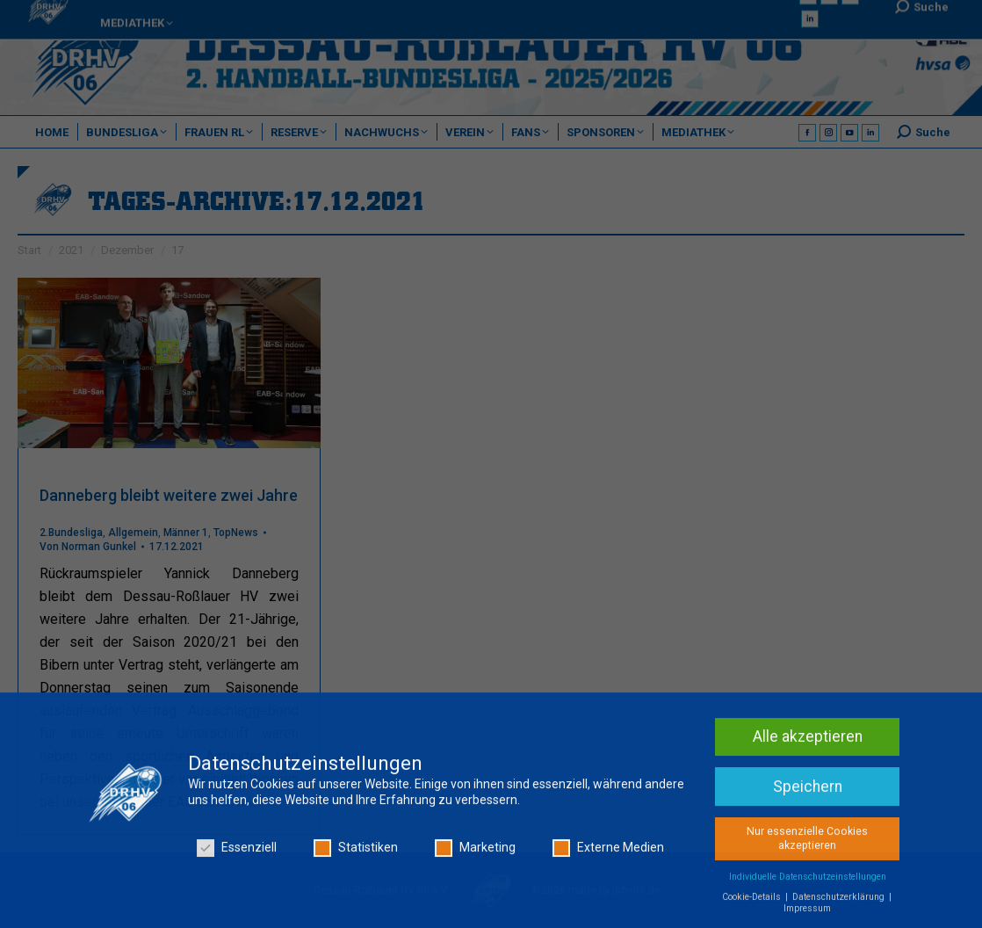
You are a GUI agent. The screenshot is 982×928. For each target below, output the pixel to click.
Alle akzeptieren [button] (808, 743)
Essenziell (237, 855)
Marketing (475, 855)
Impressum (807, 915)
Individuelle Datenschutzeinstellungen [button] (807, 883)
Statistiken (356, 855)
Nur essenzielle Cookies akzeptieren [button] (807, 846)
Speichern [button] (807, 793)
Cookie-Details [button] (752, 904)
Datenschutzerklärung (839, 904)
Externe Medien (608, 855)
